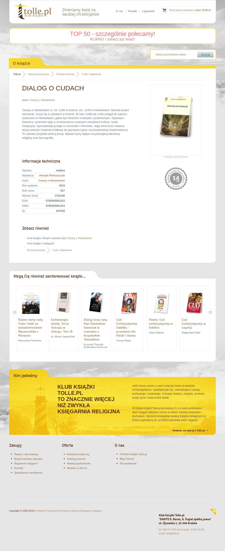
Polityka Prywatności (47, 510)
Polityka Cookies (69, 510)
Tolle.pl (17, 74)
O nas (119, 11)
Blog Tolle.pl (127, 459)
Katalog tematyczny (38, 74)
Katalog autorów (76, 459)
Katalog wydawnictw (78, 463)
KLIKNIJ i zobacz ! (112, 39)
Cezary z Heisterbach (42, 100)
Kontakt (132, 11)
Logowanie (148, 11)
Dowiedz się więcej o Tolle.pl (190, 430)
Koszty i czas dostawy (26, 454)
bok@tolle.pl (172, 533)
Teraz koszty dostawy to (190, 10)
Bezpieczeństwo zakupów (28, 459)
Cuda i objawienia (91, 74)
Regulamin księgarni (26, 463)
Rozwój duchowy (65, 74)
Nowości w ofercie (77, 468)
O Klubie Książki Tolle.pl (133, 454)
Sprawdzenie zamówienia (28, 472)
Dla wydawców (128, 463)
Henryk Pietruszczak (52, 175)
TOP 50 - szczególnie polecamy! (112, 34)
